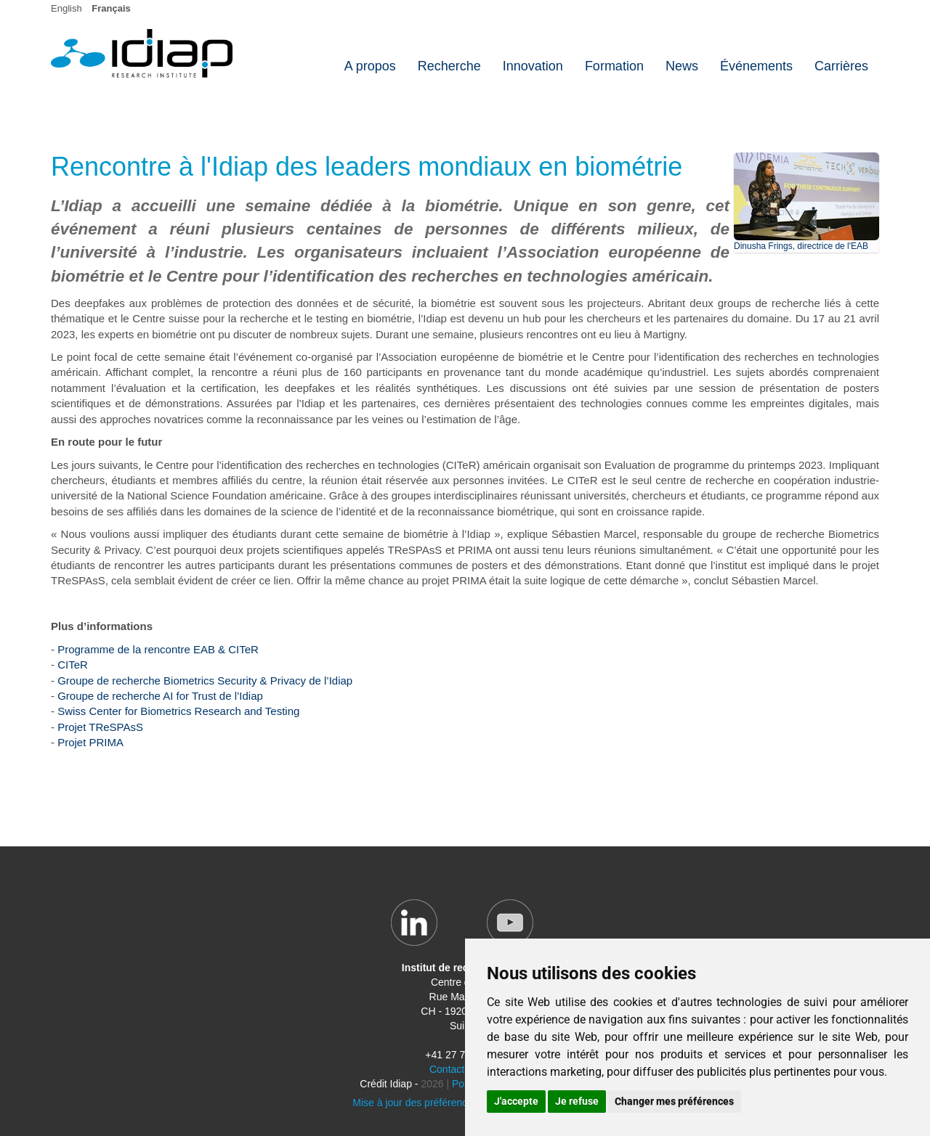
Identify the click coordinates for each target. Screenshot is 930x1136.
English (66, 8)
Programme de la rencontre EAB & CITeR (158, 649)
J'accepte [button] (516, 1101)
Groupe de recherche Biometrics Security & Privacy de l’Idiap (204, 680)
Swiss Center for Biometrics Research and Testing (178, 711)
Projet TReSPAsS (100, 727)
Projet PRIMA (90, 742)
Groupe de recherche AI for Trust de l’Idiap (160, 696)
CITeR (72, 664)
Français (111, 8)
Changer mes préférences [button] (674, 1101)
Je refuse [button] (577, 1101)
